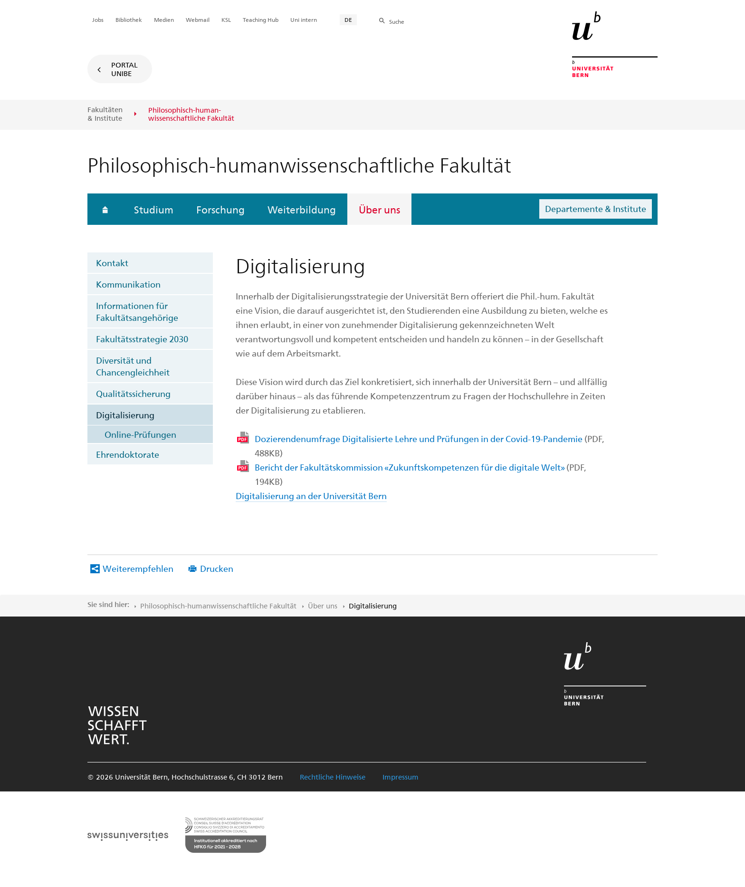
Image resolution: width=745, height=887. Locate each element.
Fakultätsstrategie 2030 (142, 339)
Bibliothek (128, 19)
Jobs (98, 19)
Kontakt (112, 263)
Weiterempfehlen (138, 568)
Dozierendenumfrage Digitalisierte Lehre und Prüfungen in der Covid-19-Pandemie (429, 446)
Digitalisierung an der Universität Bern (311, 495)
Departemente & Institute (595, 208)
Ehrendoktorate (127, 454)
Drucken (216, 568)
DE (348, 19)
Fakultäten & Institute (105, 114)
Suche (396, 21)
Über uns (379, 209)
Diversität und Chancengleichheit (133, 366)
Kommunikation (128, 284)
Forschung (220, 209)
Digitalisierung (125, 415)
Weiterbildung (301, 209)
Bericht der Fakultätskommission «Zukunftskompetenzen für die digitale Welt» (420, 474)
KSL (226, 19)
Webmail (198, 19)
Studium (153, 209)
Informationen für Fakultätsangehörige (137, 311)
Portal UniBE (124, 69)
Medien (164, 19)
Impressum (400, 776)
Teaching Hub (260, 19)
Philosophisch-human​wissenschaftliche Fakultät (218, 605)
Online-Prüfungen (140, 434)
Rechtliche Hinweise (332, 776)
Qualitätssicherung (133, 393)
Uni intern (303, 19)
